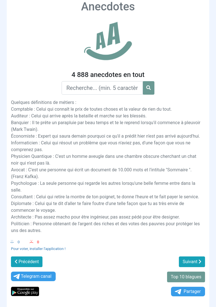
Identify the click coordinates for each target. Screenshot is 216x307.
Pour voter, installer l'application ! (38, 249)
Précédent (27, 261)
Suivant (192, 261)
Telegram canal (31, 276)
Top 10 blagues (186, 276)
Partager (187, 292)
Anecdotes (108, 6)
